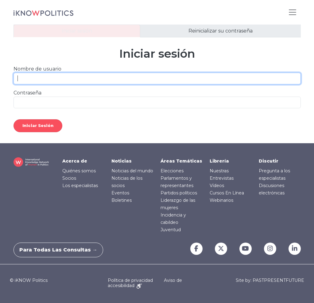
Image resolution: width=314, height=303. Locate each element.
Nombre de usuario (37, 69)
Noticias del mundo (132, 171)
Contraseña (27, 93)
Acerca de (74, 161)
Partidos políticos (179, 193)
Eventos (120, 193)
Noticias (121, 161)
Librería (219, 161)
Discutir (268, 161)
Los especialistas (80, 185)
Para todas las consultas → (62, 250)
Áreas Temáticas (181, 161)
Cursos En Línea (227, 193)
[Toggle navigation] (292, 12)
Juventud (171, 229)
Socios (69, 178)
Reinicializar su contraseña (220, 31)
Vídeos (217, 185)
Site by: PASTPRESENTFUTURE (270, 280)
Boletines (121, 200)
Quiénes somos (79, 171)
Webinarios (221, 200)
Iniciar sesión (77, 31)
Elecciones (172, 171)
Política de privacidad (130, 280)
